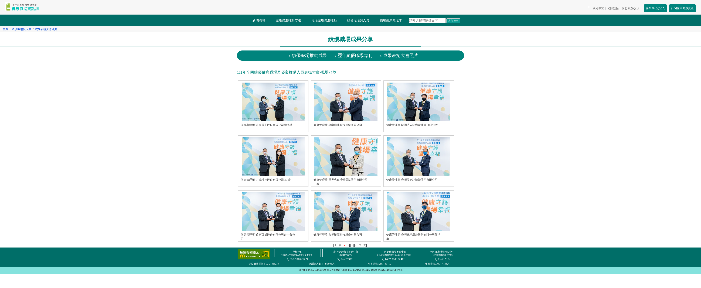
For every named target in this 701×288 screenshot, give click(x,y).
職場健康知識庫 (391, 20)
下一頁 (362, 245)
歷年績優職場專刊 (355, 55)
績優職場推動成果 (309, 55)
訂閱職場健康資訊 (682, 8)
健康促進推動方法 (288, 20)
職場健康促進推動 (324, 20)
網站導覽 (598, 8)
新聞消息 (259, 20)
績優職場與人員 (358, 20)
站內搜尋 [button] (453, 20)
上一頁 (337, 245)
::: (589, 6)
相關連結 (613, 8)
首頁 (5, 29)
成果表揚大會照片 (46, 29)
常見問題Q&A (630, 8)
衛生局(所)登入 (655, 8)
